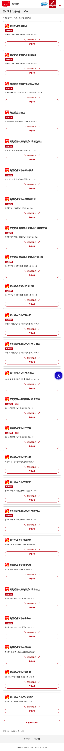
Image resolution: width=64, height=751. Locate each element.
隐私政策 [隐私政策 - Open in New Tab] (27, 739)
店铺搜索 (10, 4)
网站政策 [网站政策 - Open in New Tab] (37, 739)
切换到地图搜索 (32, 722)
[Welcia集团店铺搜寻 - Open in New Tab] (44, 3)
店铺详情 (32, 44)
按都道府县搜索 (52, 3)
